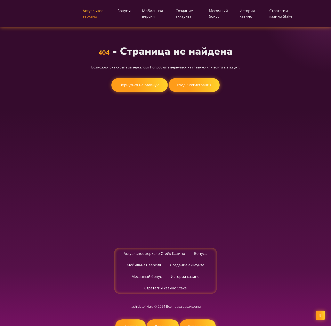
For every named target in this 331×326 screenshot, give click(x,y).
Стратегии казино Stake (280, 13)
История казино (247, 13)
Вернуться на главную (140, 84)
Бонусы (124, 10)
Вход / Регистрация (194, 84)
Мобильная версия (152, 13)
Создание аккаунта (184, 13)
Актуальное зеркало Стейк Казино (154, 253)
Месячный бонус (218, 13)
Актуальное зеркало (93, 13)
